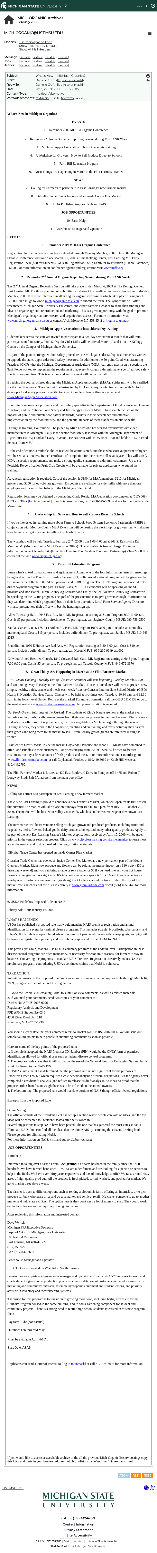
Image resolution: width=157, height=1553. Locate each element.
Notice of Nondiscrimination (103, 1541)
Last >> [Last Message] (63, 57)
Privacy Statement (78, 1530)
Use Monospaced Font (35, 42)
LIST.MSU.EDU (13, 1488)
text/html (67, 98)
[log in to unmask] (70, 80)
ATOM (123, 1475)
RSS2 (147, 1475)
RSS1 (136, 1475)
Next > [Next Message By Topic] (50, 61)
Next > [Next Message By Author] (50, 65)
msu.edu (76, 1541)
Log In (142, 6)
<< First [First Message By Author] (25, 65)
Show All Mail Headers (35, 49)
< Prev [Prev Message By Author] (38, 65)
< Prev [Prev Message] (38, 57)
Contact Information (78, 1524)
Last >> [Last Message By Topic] (63, 61)
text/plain (42, 98)
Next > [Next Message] (50, 57)
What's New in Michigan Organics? (60, 76)
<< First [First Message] (25, 57)
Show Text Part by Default (38, 46)
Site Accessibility (79, 1535)
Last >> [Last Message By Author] (63, 65)
